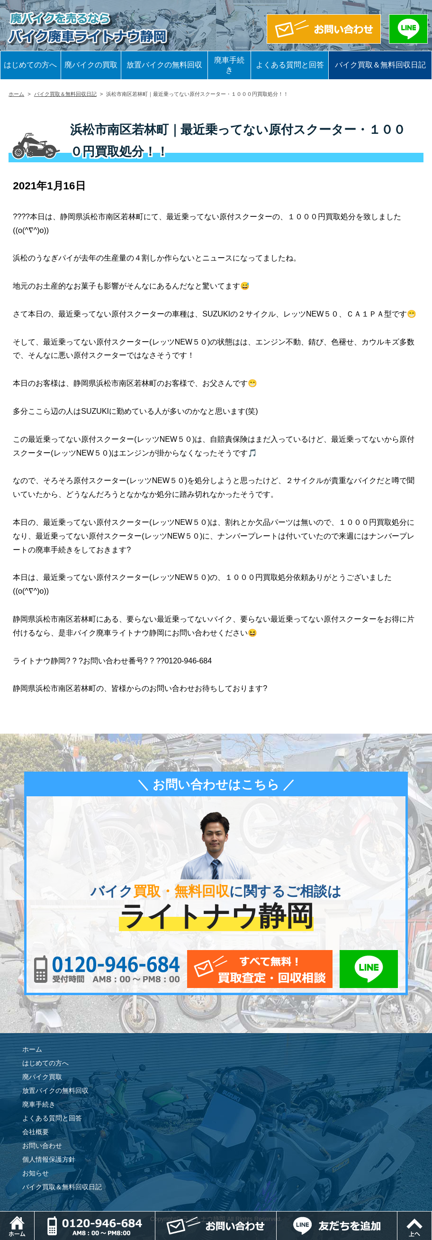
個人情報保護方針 (48, 1159)
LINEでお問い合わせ (369, 969)
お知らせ (35, 1173)
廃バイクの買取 (90, 65)
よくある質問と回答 (290, 65)
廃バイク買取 (42, 1077)
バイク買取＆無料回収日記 (380, 65)
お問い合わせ (42, 1145)
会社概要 (35, 1132)
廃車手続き (229, 65)
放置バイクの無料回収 (164, 65)
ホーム (16, 94)
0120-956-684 (107, 969)
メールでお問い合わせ (260, 969)
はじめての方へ (30, 65)
